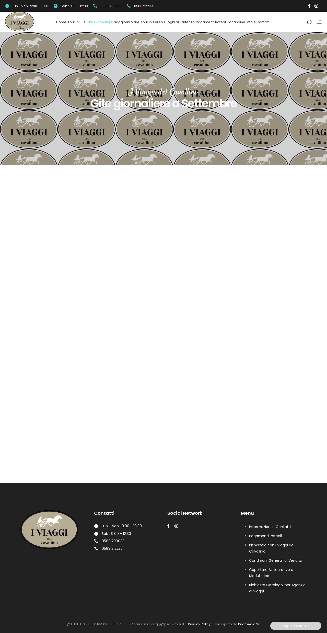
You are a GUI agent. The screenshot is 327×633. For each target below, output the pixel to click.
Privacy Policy (199, 624)
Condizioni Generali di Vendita (275, 560)
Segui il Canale (296, 625)
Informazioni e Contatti (270, 526)
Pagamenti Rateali (265, 535)
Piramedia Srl (249, 624)
